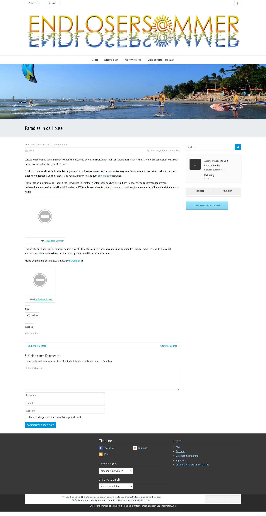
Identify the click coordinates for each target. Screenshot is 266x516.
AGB (178, 451)
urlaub (163, 150)
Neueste (199, 190)
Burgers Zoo (75, 260)
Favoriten (227, 190)
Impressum (51, 3)
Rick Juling (209, 175)
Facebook (109, 452)
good (32, 150)
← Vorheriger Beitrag (35, 345)
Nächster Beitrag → (170, 345)
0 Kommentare (59, 144)
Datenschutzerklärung (187, 460)
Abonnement (34, 3)
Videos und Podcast (161, 59)
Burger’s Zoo (104, 175)
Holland (155, 150)
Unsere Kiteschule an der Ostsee (192, 469)
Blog (95, 59)
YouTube (142, 452)
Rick (33, 144)
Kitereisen (111, 59)
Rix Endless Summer (54, 241)
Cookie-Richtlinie (141, 504)
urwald (171, 150)
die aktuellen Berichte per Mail (207, 205)
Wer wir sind (133, 59)
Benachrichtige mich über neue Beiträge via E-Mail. (55, 421)
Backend (180, 455)
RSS (106, 458)
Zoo (178, 150)
